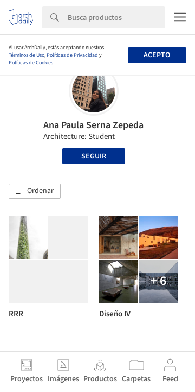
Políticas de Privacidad (72, 55)
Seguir (93, 156)
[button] (35, 191)
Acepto (157, 55)
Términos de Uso (26, 55)
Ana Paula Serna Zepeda (93, 125)
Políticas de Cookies (31, 63)
